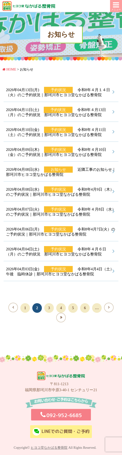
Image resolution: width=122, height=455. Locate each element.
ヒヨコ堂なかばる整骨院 (49, 447)
